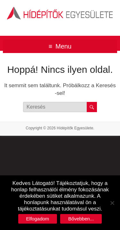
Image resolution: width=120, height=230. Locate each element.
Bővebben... (81, 218)
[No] (112, 203)
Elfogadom (37, 218)
